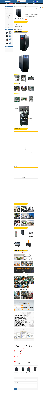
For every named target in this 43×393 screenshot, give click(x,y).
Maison (7, 3)
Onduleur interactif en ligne (7, 15)
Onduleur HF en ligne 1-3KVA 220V (8, 17)
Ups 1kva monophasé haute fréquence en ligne (10, 32)
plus (9, 33)
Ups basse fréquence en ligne (8, 23)
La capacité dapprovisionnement (28, 12)
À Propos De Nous (34, 3)
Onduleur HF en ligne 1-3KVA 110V (8, 18)
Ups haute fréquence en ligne (8, 16)
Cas (18, 3)
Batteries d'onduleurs (7, 27)
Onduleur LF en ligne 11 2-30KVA (8, 24)
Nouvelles (15, 3)
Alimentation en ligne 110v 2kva (10, 38)
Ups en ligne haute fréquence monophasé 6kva (10, 35)
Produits (11, 3)
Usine (21, 3)
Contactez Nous (26, 3)
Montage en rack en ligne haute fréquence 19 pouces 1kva (10, 42)
